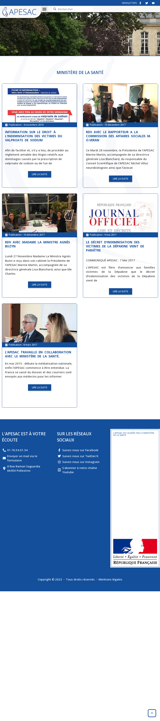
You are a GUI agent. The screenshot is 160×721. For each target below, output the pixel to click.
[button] (44, 9)
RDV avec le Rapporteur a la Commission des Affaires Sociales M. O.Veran (118, 136)
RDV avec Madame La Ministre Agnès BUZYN (37, 244)
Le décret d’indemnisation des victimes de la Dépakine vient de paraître (115, 246)
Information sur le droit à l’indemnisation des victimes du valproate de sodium (33, 136)
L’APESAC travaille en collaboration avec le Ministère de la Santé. (38, 354)
